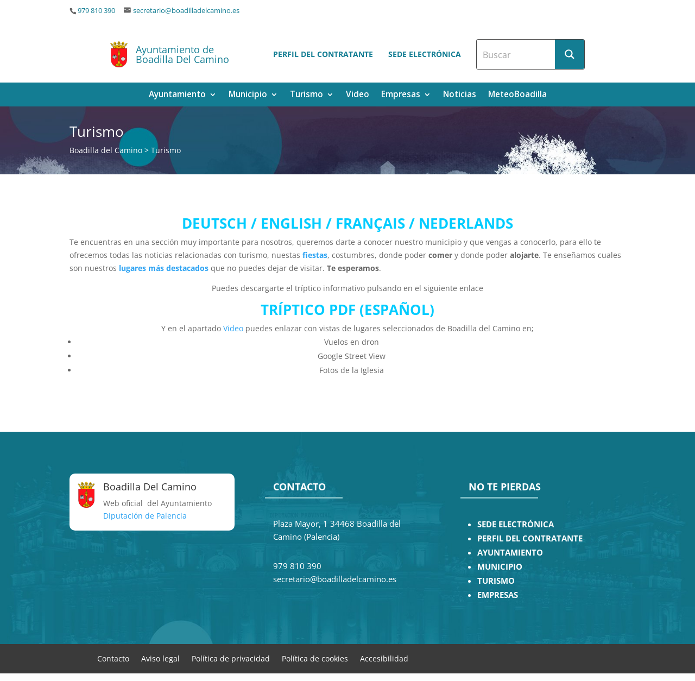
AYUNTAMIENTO (510, 552)
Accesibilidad (384, 658)
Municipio (248, 95)
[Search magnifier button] (569, 54)
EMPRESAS (497, 595)
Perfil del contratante (323, 54)
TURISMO (496, 581)
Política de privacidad (231, 658)
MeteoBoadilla (517, 95)
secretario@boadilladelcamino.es (186, 10)
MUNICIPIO (499, 566)
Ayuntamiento (177, 95)
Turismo (306, 95)
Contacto (113, 658)
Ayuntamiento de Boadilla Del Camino (182, 54)
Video (357, 95)
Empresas (400, 95)
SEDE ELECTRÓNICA (515, 524)
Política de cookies (315, 658)
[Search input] (516, 54)
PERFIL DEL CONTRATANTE (530, 538)
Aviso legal (160, 658)
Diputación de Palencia (145, 515)
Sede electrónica (424, 54)
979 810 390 (96, 10)
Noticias (459, 95)
